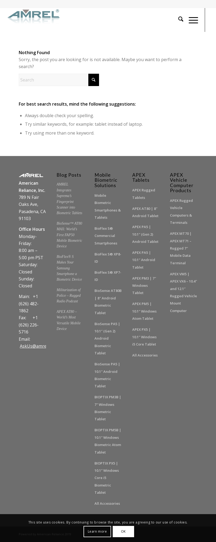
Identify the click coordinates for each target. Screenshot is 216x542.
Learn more (97, 531)
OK (123, 531)
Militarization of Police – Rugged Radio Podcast (68, 295)
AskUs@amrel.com (38, 346)
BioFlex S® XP (106, 254)
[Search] (178, 20)
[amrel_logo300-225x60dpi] (34, 20)
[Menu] (190, 20)
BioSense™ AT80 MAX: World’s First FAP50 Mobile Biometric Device (69, 234)
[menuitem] (178, 20)
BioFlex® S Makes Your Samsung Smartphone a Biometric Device (69, 268)
